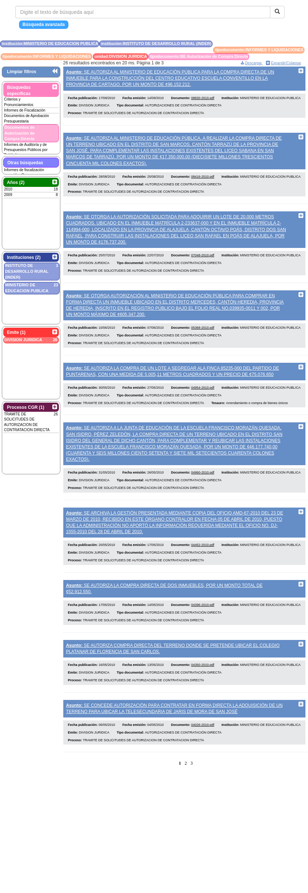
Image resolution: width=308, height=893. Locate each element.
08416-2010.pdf (202, 179)
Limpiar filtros (21, 71)
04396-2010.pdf (202, 615)
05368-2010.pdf (202, 333)
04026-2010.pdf (202, 738)
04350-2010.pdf (202, 677)
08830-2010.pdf (202, 99)
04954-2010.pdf (202, 394)
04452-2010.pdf (202, 554)
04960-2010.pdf (202, 480)
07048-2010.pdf (202, 259)
